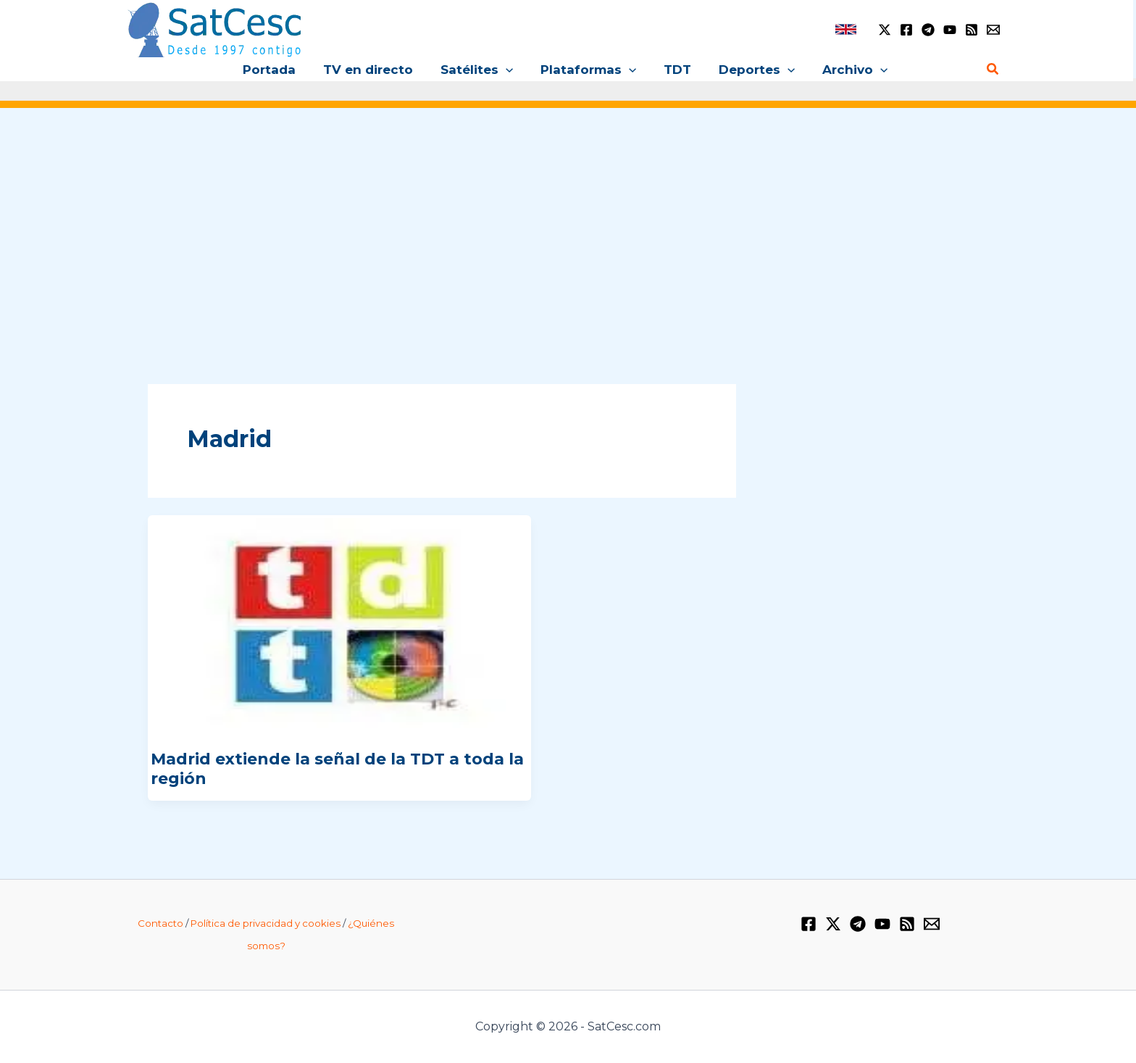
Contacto (160, 923)
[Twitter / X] (884, 29)
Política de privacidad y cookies (266, 923)
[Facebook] (906, 29)
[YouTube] (949, 29)
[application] (508, 69)
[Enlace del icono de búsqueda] (993, 69)
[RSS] (971, 29)
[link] (845, 29)
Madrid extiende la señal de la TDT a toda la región (337, 768)
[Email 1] (993, 29)
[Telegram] (928, 29)
